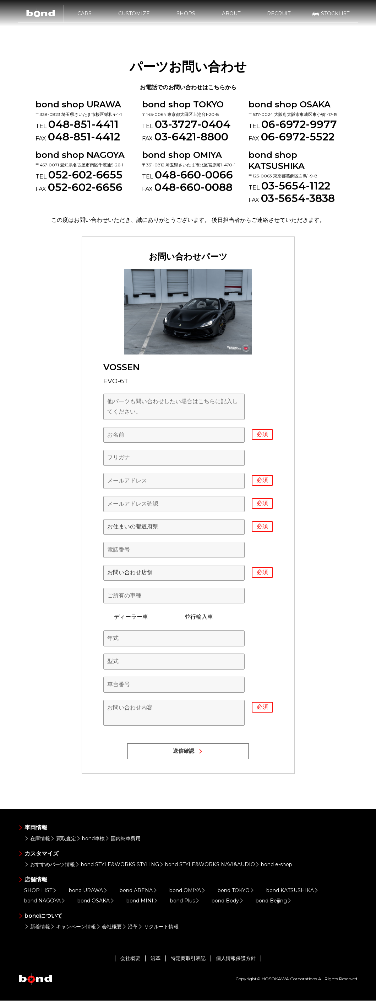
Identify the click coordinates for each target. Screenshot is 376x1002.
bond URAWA (89, 892)
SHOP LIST (41, 892)
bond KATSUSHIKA (293, 892)
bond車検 (90, 840)
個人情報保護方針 (236, 959)
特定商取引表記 (188, 959)
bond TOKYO (237, 892)
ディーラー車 (125, 617)
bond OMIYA (188, 892)
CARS (84, 17)
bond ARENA (139, 892)
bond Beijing (274, 902)
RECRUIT (278, 17)
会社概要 (109, 928)
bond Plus (185, 902)
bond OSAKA (96, 902)
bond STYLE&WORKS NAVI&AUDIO (207, 866)
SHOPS (185, 17)
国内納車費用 (123, 840)
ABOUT (231, 17)
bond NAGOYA (45, 902)
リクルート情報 (158, 928)
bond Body (228, 902)
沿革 (130, 928)
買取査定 (63, 840)
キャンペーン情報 (73, 928)
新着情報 (37, 928)
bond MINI (142, 902)
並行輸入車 (193, 617)
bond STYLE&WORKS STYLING (117, 866)
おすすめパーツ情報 (49, 866)
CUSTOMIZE (134, 17)
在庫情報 (37, 840)
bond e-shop (273, 866)
